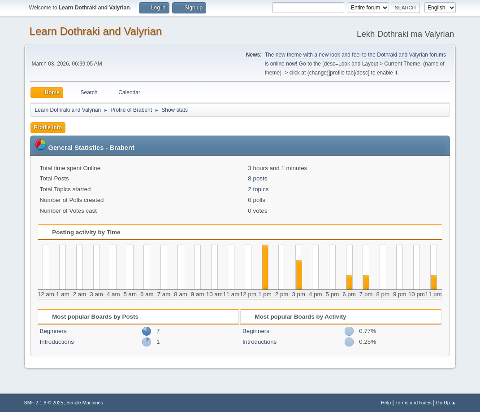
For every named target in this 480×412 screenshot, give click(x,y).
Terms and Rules (413, 402)
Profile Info (48, 127)
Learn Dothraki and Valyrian (96, 31)
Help (386, 402)
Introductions (57, 341)
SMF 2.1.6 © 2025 (44, 402)
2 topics (258, 189)
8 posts (257, 178)
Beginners (53, 331)
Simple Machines (84, 402)
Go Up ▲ (446, 402)
